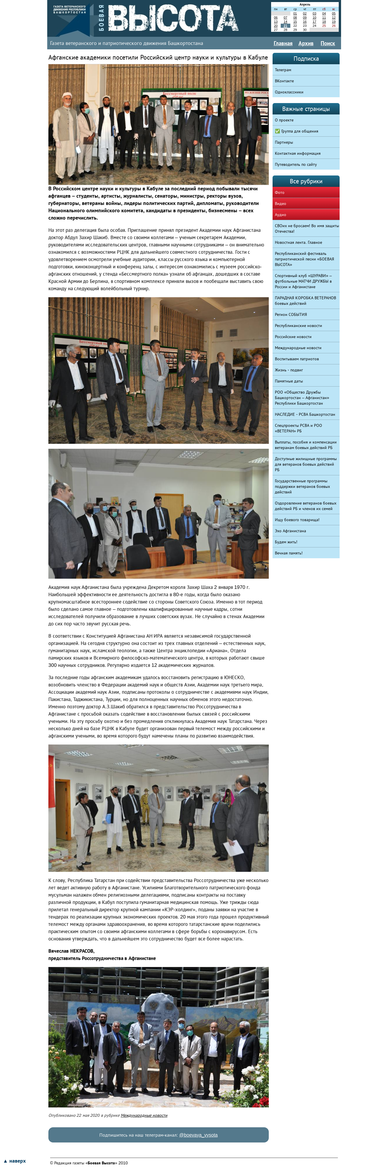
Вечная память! (289, 553)
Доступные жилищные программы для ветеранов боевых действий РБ (306, 464)
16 (304, 21)
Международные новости (144, 1115)
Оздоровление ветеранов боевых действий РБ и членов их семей (305, 506)
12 (334, 17)
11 (324, 17)
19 (334, 21)
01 (295, 13)
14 (285, 21)
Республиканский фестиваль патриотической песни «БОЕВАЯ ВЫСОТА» (304, 259)
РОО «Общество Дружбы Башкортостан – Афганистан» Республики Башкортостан (302, 398)
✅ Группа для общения (296, 131)
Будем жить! (286, 542)
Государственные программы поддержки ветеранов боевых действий (302, 486)
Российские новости (293, 336)
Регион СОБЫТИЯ (291, 314)
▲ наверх (14, 1161)
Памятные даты (289, 381)
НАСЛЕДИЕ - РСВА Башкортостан (305, 414)
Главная (283, 43)
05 (334, 13)
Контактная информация (298, 153)
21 (285, 25)
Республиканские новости (298, 325)
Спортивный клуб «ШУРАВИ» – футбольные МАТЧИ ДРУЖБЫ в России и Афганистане (303, 281)
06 (276, 17)
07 (285, 17)
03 (314, 13)
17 (314, 21)
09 (304, 17)
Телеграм (283, 69)
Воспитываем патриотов (297, 358)
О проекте (284, 120)
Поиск (328, 43)
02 (304, 13)
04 (324, 13)
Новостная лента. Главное (298, 242)
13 (276, 21)
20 (276, 25)
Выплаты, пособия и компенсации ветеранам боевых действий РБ (306, 445)
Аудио (280, 214)
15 (295, 21)
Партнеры (284, 142)
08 (295, 17)
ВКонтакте (284, 81)
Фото (280, 192)
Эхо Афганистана (290, 530)
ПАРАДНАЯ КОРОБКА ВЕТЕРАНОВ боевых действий (305, 300)
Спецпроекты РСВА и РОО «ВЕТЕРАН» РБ (298, 428)
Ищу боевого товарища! (297, 519)
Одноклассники (289, 92)
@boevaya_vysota (198, 1135)
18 (324, 21)
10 (314, 17)
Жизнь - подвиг (289, 370)
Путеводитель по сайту (296, 164)
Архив (306, 43)
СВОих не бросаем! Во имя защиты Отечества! (307, 228)
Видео (280, 203)
